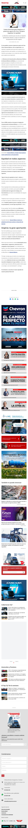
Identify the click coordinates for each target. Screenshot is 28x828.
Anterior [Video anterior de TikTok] (11, 661)
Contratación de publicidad (7, 814)
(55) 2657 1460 (7, 795)
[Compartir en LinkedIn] (17, 299)
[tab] (13, 662)
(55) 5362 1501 (7, 790)
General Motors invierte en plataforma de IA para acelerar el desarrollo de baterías (12, 222)
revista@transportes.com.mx (10, 801)
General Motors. (13, 252)
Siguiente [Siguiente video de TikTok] (16, 661)
